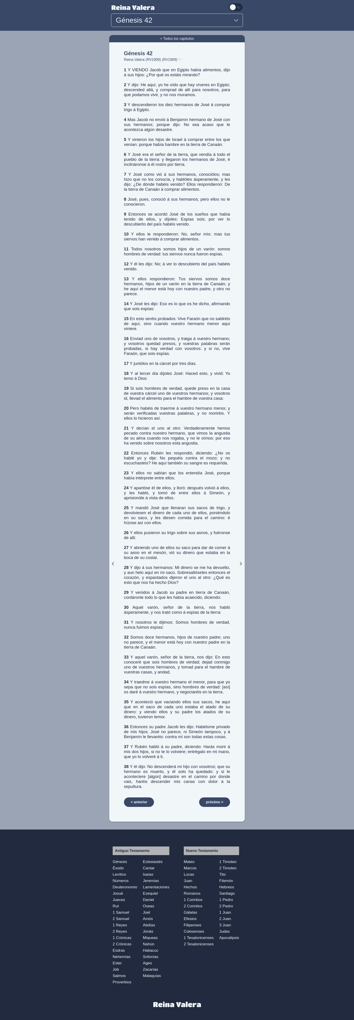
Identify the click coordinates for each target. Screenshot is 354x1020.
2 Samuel (121, 918)
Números (120, 880)
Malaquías (152, 975)
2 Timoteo (227, 868)
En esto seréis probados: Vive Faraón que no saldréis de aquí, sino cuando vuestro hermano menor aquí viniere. (177, 323)
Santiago (227, 893)
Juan (188, 880)
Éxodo (118, 868)
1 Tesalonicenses (199, 937)
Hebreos (226, 887)
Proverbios (122, 982)
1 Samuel (121, 912)
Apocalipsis (229, 937)
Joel (146, 912)
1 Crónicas (122, 937)
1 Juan (225, 912)
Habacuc (150, 950)
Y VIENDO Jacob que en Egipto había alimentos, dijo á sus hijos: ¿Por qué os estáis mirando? (177, 72)
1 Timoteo (227, 861)
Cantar (149, 868)
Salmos (119, 975)
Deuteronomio (125, 887)
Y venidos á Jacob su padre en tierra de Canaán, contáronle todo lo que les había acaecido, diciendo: (177, 595)
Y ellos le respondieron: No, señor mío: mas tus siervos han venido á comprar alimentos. (177, 236)
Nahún (148, 944)
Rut (116, 906)
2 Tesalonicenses (199, 944)
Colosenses (194, 931)
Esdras (119, 950)
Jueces (119, 899)
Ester (117, 963)
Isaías (148, 874)
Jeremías (151, 880)
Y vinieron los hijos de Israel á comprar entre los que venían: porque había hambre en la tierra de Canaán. (177, 142)
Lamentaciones (156, 887)
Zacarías (150, 969)
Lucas (189, 874)
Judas (224, 931)
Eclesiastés (153, 861)
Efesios (190, 918)
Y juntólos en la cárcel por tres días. (160, 363)
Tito (222, 874)
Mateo (189, 861)
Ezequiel (150, 893)
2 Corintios (193, 906)
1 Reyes (120, 925)
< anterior (139, 802)
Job (116, 969)
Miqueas (150, 937)
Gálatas (190, 912)
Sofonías (150, 956)
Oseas (148, 906)
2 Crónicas (122, 944)
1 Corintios (193, 899)
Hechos (190, 887)
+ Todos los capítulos (177, 38)
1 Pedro (226, 899)
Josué (118, 893)
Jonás (148, 931)
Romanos (192, 893)
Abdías (149, 925)
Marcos (190, 868)
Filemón (226, 880)
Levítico (119, 874)
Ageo (147, 963)
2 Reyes (120, 931)
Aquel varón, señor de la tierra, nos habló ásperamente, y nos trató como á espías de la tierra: (177, 610)
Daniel (148, 899)
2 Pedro (226, 906)
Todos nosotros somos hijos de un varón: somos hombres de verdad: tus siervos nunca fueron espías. (177, 251)
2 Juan (225, 918)
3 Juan (225, 925)
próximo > (214, 802)
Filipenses (192, 925)
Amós (148, 918)
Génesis (120, 861)
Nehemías (121, 956)
